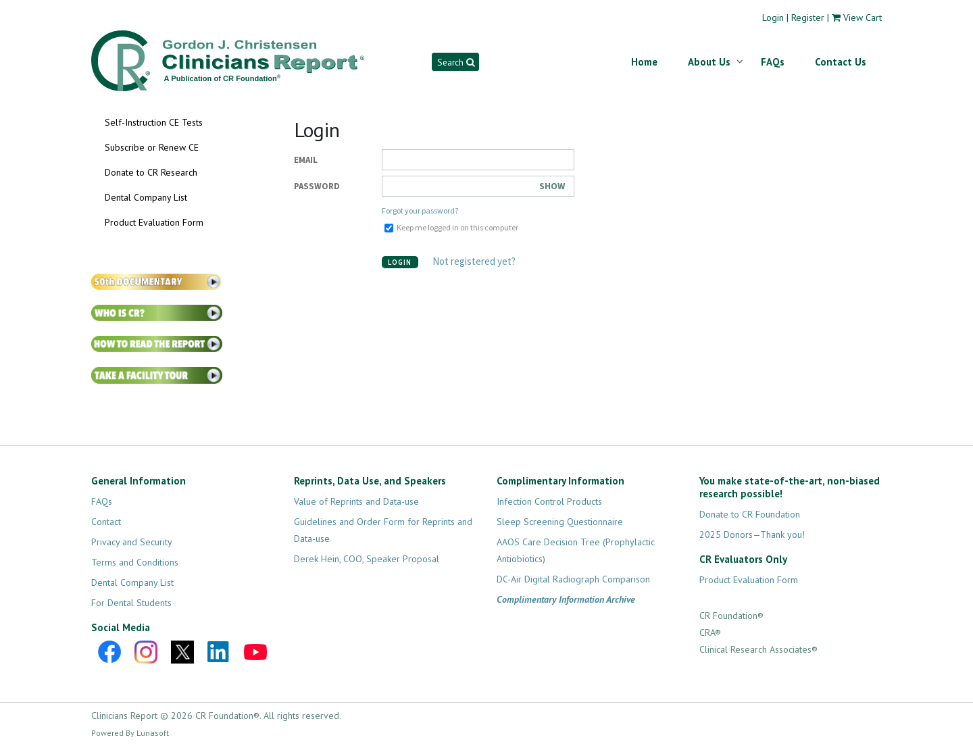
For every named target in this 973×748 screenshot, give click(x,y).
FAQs (772, 61)
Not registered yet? (470, 261)
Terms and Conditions (134, 562)
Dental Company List (146, 197)
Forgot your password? (420, 210)
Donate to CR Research (151, 172)
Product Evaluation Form (154, 222)
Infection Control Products (549, 501)
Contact (106, 522)
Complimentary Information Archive (566, 599)
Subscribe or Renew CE (152, 147)
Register (807, 17)
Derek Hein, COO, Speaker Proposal (366, 559)
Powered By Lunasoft (130, 733)
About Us (709, 61)
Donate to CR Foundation (749, 514)
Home (644, 61)
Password (317, 186)
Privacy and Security (131, 542)
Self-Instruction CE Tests (154, 122)
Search (455, 62)
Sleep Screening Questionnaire (560, 522)
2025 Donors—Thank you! (752, 534)
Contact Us (840, 61)
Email (306, 160)
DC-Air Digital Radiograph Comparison (573, 579)
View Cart (862, 17)
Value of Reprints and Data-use (356, 501)
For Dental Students (131, 603)
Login (773, 17)
